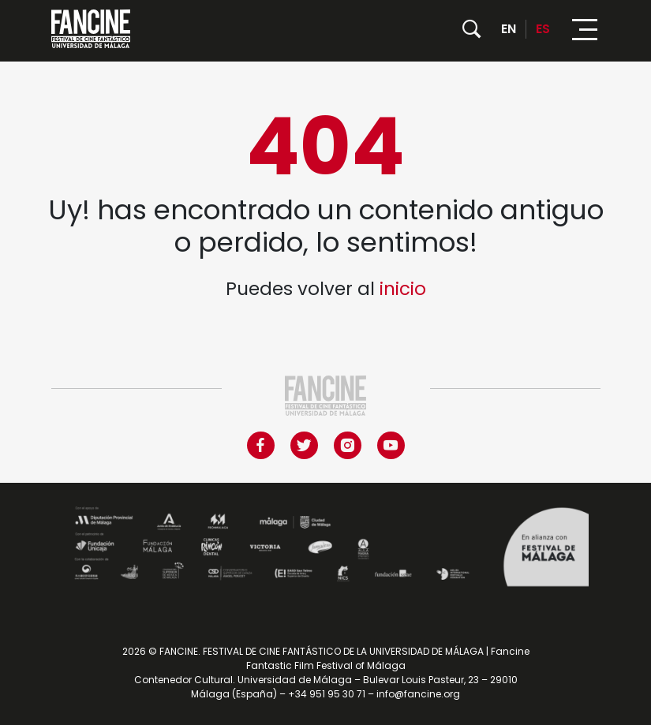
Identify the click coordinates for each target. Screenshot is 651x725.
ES (543, 29)
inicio (403, 288)
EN (508, 29)
